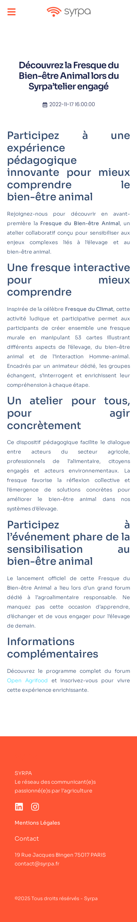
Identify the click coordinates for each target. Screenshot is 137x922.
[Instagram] (35, 806)
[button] (11, 12)
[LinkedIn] (19, 806)
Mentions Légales (37, 822)
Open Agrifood (27, 680)
